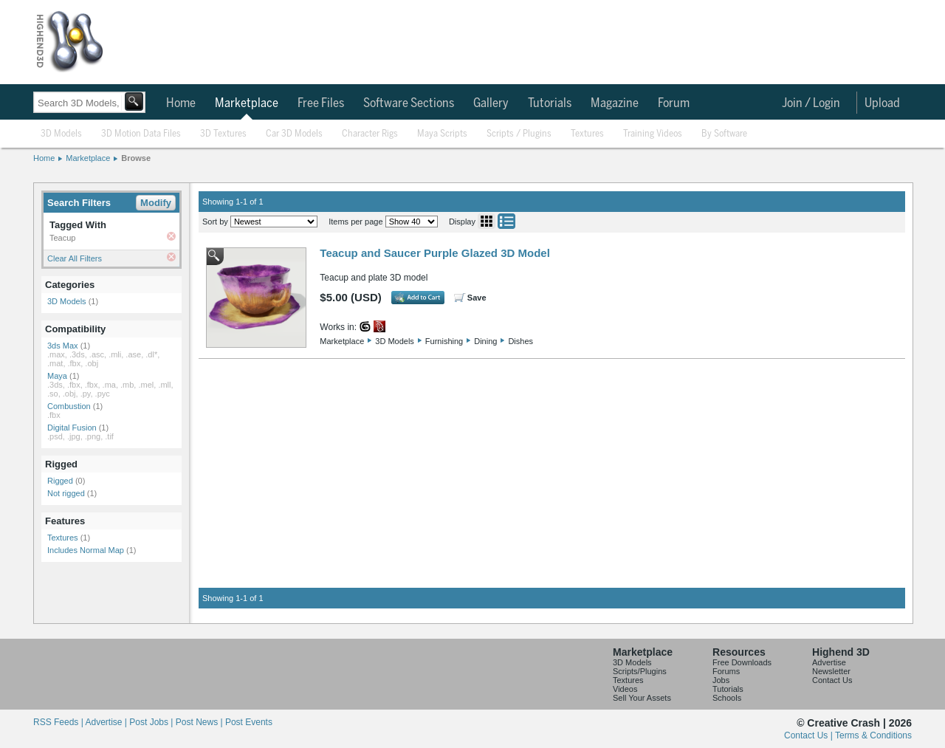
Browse (136, 158)
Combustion (69, 406)
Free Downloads (742, 662)
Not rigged (66, 493)
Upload (882, 103)
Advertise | (107, 722)
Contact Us (832, 680)
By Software (724, 134)
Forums (726, 671)
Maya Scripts (442, 134)
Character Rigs (370, 134)
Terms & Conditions (873, 735)
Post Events (248, 722)
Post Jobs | (152, 722)
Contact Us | (809, 735)
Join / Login (811, 103)
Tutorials (549, 103)
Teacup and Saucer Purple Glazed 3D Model (434, 252)
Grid (486, 221)
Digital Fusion (72, 427)
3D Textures (223, 134)
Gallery (491, 103)
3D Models (61, 134)
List (506, 221)
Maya (57, 375)
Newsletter (831, 671)
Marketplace (246, 103)
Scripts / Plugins (519, 134)
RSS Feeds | (59, 722)
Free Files (321, 103)
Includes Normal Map (85, 550)
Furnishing (444, 341)
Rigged (60, 480)
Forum (674, 103)
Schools (726, 697)
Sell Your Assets (642, 697)
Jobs (720, 680)
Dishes (520, 341)
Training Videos (652, 134)
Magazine (615, 103)
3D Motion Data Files (141, 134)
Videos (625, 688)
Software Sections (408, 103)
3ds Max (62, 345)
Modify (155, 202)
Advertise (829, 662)
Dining (485, 341)
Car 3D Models (294, 134)
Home (181, 103)
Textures (587, 134)
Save (477, 297)
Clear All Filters (74, 258)
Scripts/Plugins (640, 671)
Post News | (200, 722)
